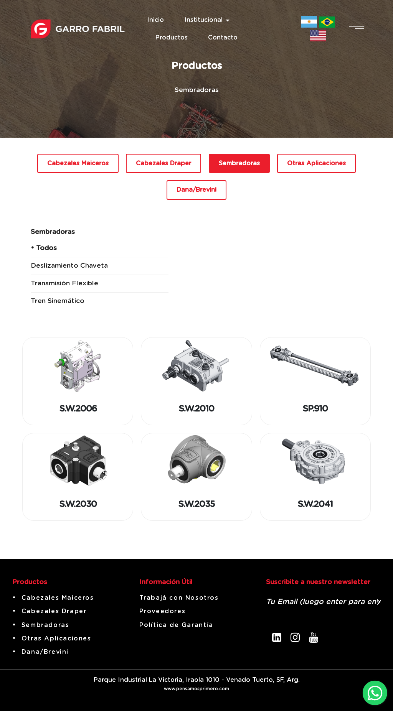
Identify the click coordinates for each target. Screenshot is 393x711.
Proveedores (162, 611)
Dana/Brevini (196, 190)
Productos (171, 38)
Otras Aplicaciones (316, 163)
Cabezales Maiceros (78, 163)
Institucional (203, 20)
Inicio (155, 20)
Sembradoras (239, 163)
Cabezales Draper (163, 163)
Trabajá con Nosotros (179, 598)
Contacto (223, 38)
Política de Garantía (176, 625)
